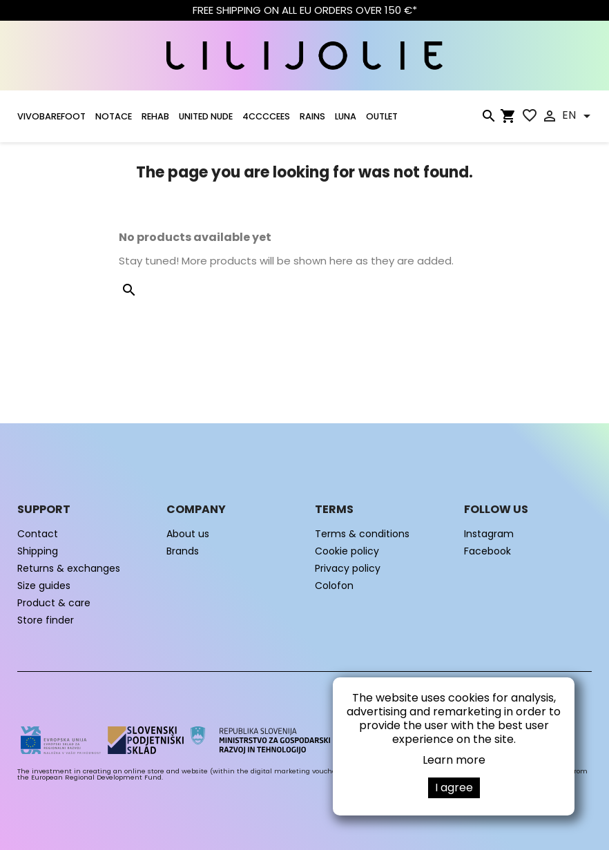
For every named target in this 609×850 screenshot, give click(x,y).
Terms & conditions (362, 534)
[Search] (488, 119)
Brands (182, 551)
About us (187, 534)
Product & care (53, 603)
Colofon (334, 585)
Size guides (43, 585)
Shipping (37, 551)
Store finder (45, 620)
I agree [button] (454, 787)
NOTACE (113, 116)
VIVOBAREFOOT (51, 116)
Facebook (487, 551)
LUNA (345, 116)
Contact (37, 534)
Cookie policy (347, 551)
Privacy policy (347, 568)
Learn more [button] (454, 760)
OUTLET (382, 116)
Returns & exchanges (68, 568)
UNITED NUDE (206, 116)
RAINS (312, 116)
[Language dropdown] (578, 116)
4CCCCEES (266, 116)
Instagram (489, 534)
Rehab (155, 116)
